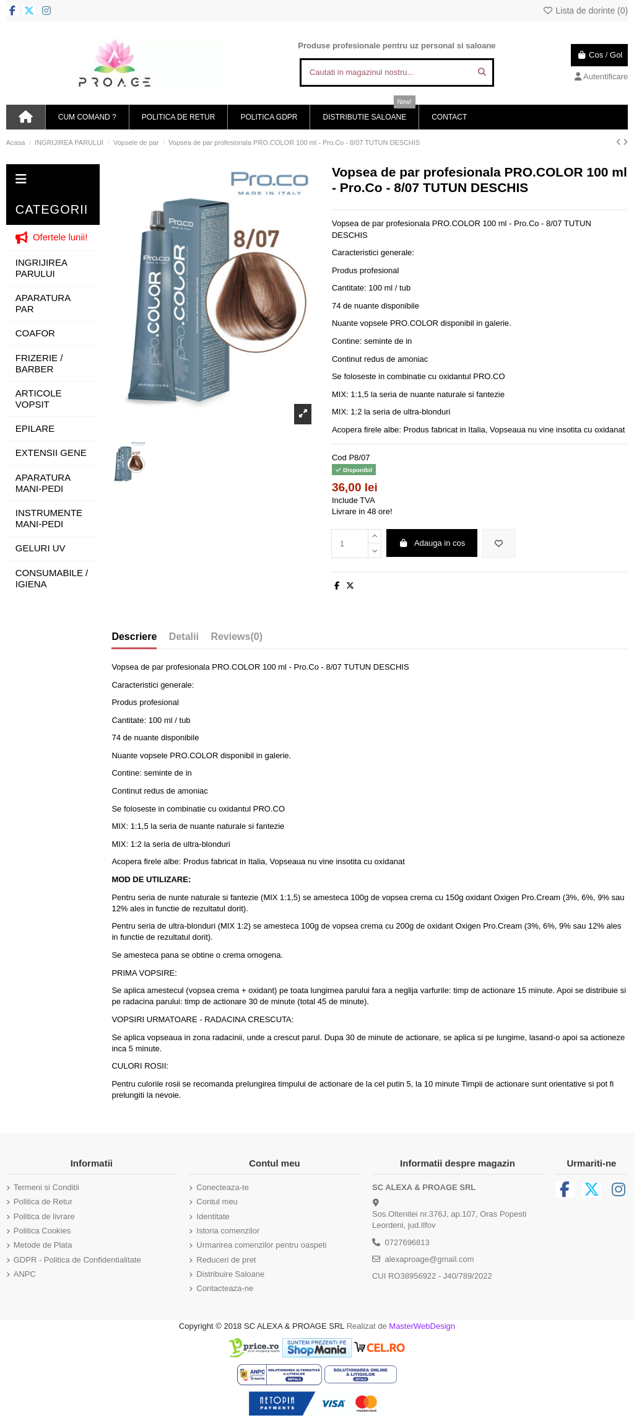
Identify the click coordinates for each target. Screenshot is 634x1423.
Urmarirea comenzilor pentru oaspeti (261, 1245)
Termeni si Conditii (46, 1187)
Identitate (213, 1216)
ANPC (25, 1274)
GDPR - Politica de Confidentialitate (77, 1259)
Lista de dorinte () (585, 10)
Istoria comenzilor (227, 1230)
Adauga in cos (431, 543)
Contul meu (216, 1201)
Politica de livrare (44, 1216)
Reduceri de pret (226, 1259)
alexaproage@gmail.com (429, 1259)
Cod (339, 457)
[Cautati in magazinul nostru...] (482, 72)
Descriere (134, 636)
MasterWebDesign (422, 1326)
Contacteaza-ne (224, 1288)
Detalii (184, 636)
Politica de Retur (43, 1201)
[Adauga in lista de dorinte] (499, 544)
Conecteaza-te (222, 1187)
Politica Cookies (42, 1230)
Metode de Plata (43, 1245)
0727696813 (406, 1242)
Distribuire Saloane (230, 1274)
